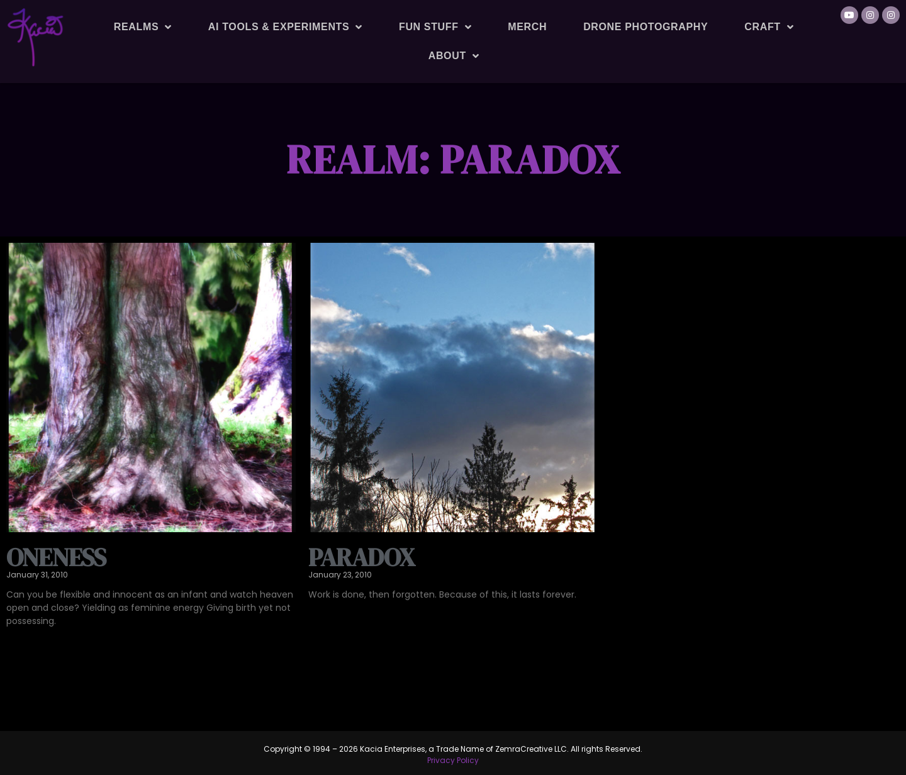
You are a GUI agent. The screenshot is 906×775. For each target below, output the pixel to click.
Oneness (56, 557)
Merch (527, 26)
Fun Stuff (435, 27)
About (453, 56)
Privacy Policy (453, 760)
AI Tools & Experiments (285, 27)
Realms (143, 27)
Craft (768, 27)
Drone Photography (645, 26)
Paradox (361, 557)
